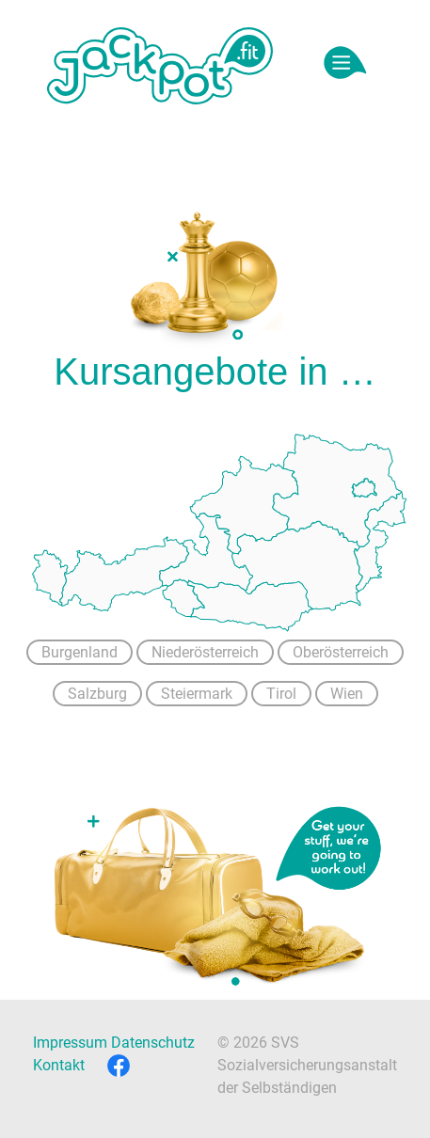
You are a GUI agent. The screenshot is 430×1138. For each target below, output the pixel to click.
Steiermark (196, 694)
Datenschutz (153, 1042)
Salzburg (97, 694)
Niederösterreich (205, 652)
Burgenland (79, 652)
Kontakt (59, 1065)
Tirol (281, 694)
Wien (346, 694)
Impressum (70, 1042)
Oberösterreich (341, 652)
